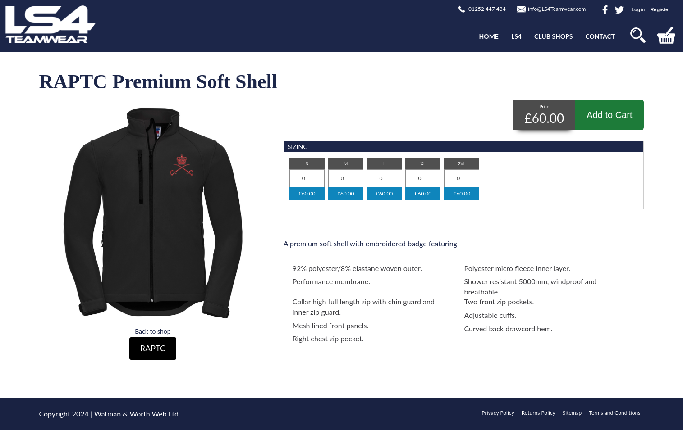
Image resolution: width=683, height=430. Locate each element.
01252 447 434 (487, 8)
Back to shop (152, 331)
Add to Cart (609, 115)
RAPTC (152, 348)
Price (544, 106)
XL (423, 163)
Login (638, 9)
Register (660, 9)
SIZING (298, 146)
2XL (462, 163)
